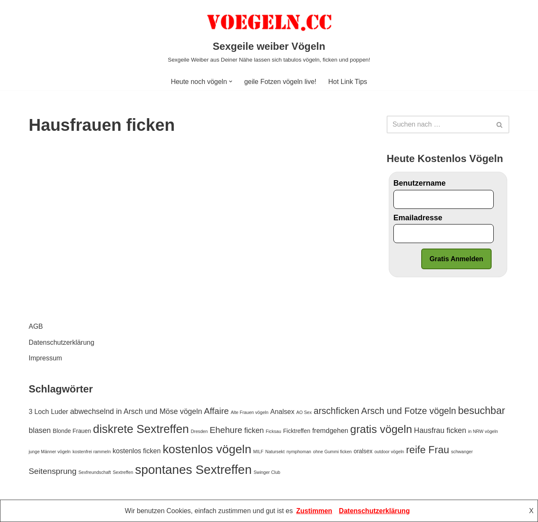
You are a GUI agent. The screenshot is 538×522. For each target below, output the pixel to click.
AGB (36, 326)
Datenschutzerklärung (61, 342)
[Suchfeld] (438, 124)
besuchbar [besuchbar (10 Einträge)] (481, 410)
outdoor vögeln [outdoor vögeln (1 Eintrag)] (389, 451)
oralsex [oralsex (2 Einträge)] (363, 451)
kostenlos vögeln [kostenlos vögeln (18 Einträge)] (207, 449)
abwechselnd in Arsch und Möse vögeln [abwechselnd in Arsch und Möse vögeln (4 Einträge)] (136, 411)
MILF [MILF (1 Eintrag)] (258, 451)
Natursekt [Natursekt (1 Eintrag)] (275, 451)
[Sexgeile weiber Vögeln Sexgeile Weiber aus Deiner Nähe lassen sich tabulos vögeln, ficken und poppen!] (269, 36)
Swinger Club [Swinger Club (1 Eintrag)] (266, 472)
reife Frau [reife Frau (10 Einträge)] (427, 449)
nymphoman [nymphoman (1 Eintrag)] (298, 451)
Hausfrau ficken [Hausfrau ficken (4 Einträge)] (440, 430)
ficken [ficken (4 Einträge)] (254, 430)
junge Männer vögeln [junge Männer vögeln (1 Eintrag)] (50, 451)
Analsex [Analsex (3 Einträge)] (282, 411)
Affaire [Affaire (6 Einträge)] (216, 411)
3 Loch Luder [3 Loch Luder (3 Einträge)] (48, 411)
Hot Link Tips (347, 81)
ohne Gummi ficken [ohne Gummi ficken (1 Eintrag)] (332, 451)
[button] (230, 81)
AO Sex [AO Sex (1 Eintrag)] (304, 412)
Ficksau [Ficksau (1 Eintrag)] (273, 431)
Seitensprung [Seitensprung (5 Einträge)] (53, 471)
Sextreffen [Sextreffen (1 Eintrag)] (123, 472)
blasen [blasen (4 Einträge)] (40, 430)
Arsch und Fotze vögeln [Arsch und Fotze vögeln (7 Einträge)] (408, 411)
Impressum (45, 358)
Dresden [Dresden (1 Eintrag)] (199, 431)
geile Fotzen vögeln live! (280, 81)
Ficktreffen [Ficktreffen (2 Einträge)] (296, 430)
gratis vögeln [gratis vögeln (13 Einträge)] (381, 429)
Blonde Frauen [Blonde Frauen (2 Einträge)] (72, 430)
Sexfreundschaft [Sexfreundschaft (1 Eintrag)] (94, 472)
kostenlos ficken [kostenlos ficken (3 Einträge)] (137, 450)
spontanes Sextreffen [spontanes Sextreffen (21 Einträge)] (193, 469)
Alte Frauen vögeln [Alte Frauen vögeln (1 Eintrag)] (249, 412)
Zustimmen (314, 510)
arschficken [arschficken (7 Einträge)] (336, 411)
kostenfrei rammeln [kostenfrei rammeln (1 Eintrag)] (92, 451)
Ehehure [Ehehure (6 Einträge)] (226, 430)
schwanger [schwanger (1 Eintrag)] (462, 451)
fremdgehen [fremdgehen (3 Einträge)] (330, 430)
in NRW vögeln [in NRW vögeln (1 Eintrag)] (483, 431)
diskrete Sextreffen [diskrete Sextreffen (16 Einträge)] (140, 428)
